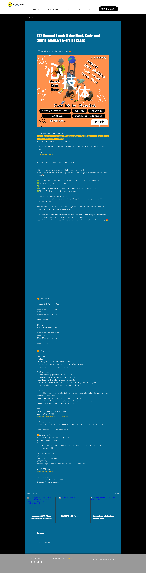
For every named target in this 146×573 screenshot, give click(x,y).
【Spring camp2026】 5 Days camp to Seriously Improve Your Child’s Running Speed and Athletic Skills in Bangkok (41, 517)
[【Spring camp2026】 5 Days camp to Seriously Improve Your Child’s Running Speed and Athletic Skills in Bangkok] (41, 505)
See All (117, 493)
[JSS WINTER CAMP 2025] (73, 505)
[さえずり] (31, 562)
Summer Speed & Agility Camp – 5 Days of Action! (104, 517)
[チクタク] (38, 562)
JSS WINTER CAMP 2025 (69, 516)
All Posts (30, 17)
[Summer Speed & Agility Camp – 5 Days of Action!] (105, 505)
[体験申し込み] (108, 8)
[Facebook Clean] (41, 562)
